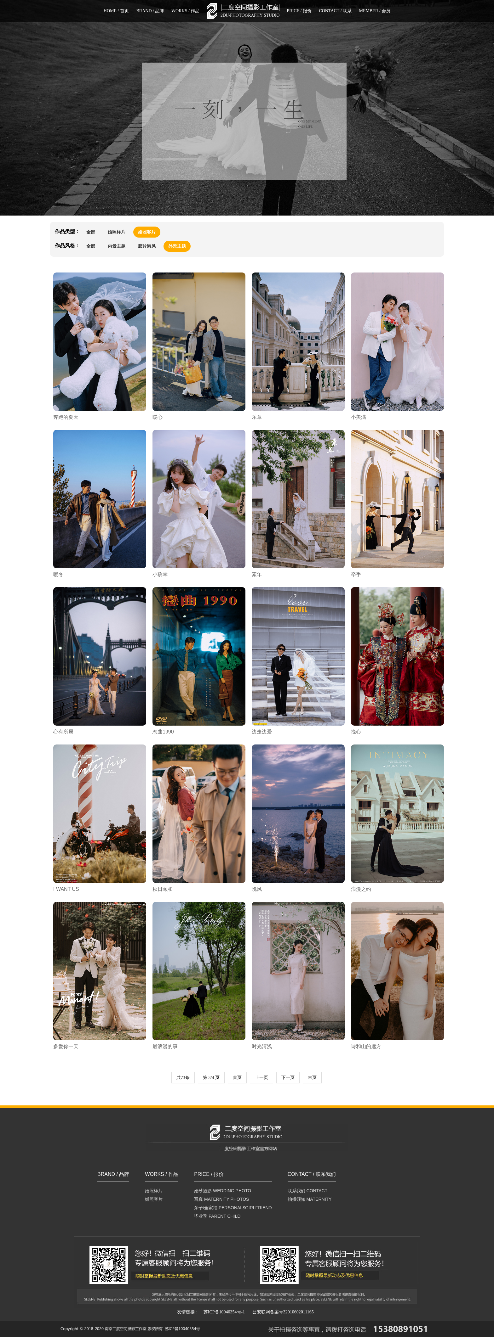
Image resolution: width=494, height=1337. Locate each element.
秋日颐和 (162, 889)
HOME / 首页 (116, 10)
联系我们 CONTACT (308, 1190)
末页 (312, 1077)
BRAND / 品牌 (150, 10)
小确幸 (160, 574)
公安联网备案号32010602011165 (283, 1312)
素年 (257, 574)
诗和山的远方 (366, 1046)
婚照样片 (116, 232)
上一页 (261, 1077)
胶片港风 (147, 246)
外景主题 (177, 246)
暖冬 (58, 574)
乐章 (257, 417)
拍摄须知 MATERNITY (310, 1199)
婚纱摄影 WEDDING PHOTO (222, 1190)
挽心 (356, 731)
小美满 (358, 417)
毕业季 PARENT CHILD (217, 1216)
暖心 (157, 417)
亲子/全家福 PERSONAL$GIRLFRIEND (233, 1207)
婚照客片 (147, 232)
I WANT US (66, 889)
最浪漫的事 (165, 1046)
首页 (237, 1077)
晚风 (257, 889)
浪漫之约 (361, 889)
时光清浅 (262, 1046)
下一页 (288, 1077)
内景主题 (116, 246)
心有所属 (63, 731)
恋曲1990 (163, 731)
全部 (90, 232)
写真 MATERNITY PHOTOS (221, 1199)
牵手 (356, 574)
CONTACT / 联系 (335, 10)
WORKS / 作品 (185, 10)
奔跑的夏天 (65, 417)
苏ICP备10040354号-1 (224, 1312)
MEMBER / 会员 (375, 10)
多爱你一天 (65, 1046)
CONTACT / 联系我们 (312, 1174)
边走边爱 (262, 731)
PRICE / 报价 (299, 10)
